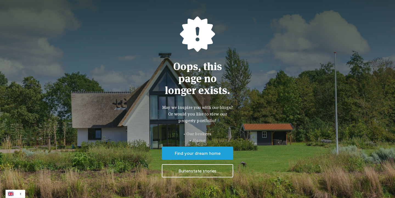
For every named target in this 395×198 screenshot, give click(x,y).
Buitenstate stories (198, 170)
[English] (15, 194)
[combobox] (15, 194)
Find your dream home (198, 153)
